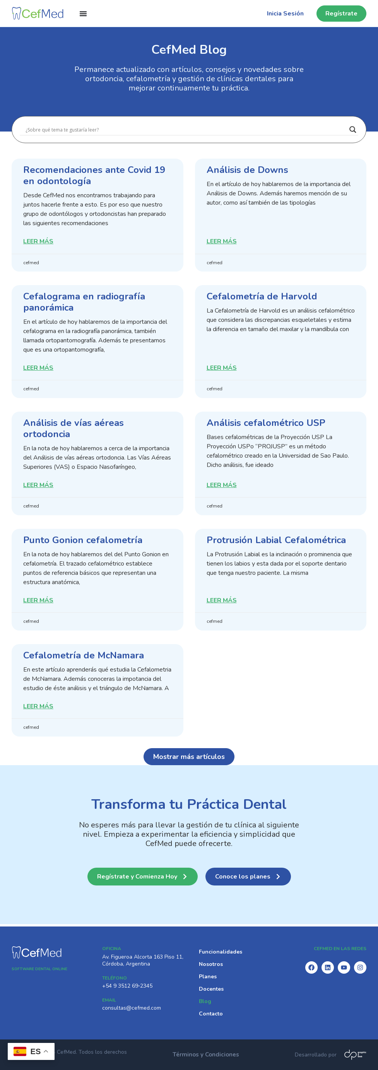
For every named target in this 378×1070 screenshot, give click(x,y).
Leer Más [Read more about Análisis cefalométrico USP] (222, 486)
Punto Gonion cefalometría (82, 541)
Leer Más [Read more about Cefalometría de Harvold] (222, 369)
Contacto (211, 1013)
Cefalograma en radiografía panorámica (84, 302)
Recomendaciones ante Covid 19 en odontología (94, 175)
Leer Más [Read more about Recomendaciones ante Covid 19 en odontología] (38, 242)
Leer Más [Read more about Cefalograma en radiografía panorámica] (38, 369)
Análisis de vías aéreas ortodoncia (73, 429)
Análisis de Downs (247, 170)
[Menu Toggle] (83, 13)
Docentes (211, 988)
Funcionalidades (220, 951)
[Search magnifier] (352, 129)
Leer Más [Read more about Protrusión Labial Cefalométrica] (222, 602)
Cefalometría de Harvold (262, 297)
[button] (189, 758)
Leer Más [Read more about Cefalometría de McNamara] (38, 708)
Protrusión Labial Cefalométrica (276, 541)
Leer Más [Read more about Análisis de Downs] (222, 242)
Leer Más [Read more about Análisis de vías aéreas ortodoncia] (38, 486)
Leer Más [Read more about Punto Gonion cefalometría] (38, 602)
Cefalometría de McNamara (83, 657)
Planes (208, 976)
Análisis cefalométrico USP (266, 423)
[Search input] (186, 129)
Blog (205, 1001)
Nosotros (211, 963)
